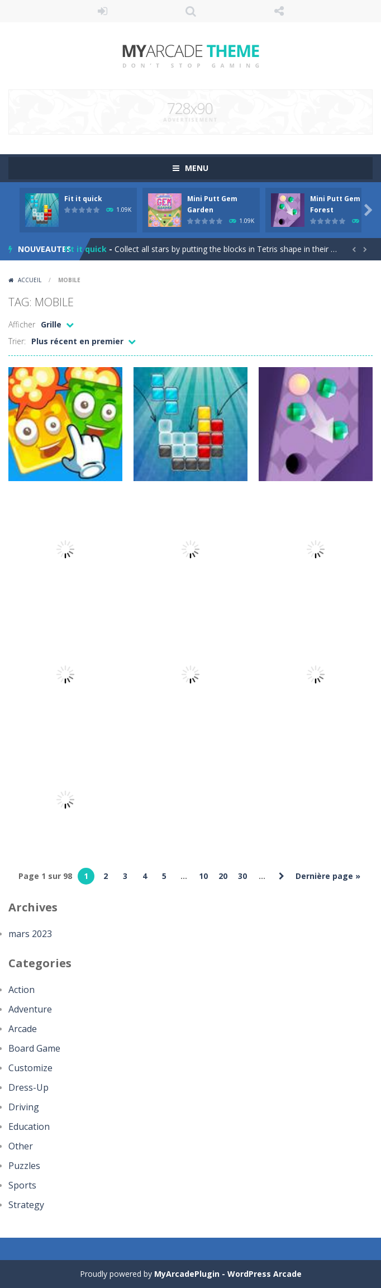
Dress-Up (28, 1087)
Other (20, 1146)
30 (242, 876)
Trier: (17, 341)
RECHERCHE (190, 11)
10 (203, 876)
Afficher (21, 324)
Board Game (34, 1048)
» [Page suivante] (281, 876)
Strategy (26, 1205)
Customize (30, 1068)
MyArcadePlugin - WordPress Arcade (228, 1273)
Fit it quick (83, 198)
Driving (23, 1107)
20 (222, 876)
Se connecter (102, 11)
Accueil (29, 280)
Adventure (30, 1009)
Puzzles (24, 1165)
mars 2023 (30, 934)
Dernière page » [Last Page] (328, 876)
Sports (22, 1185)
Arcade (22, 1029)
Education (29, 1126)
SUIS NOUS (278, 11)
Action (21, 989)
